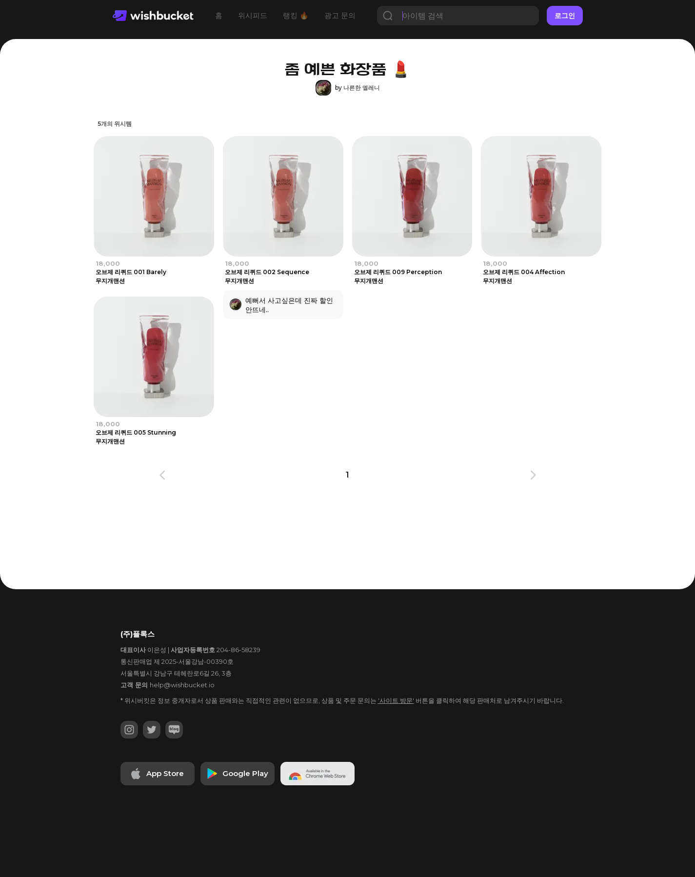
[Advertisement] (347, 545)
